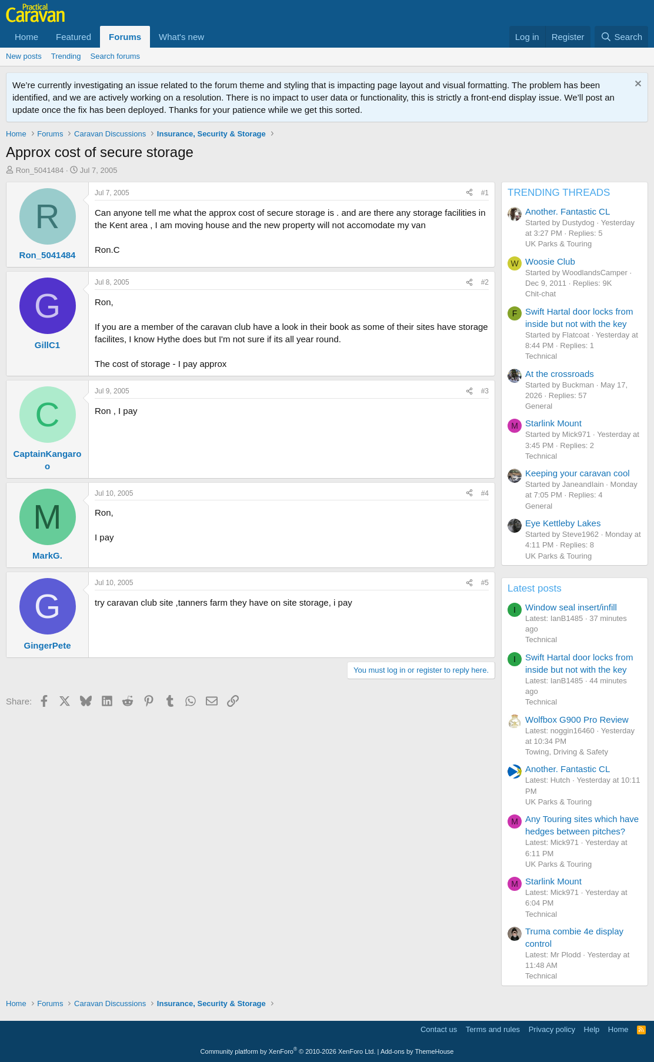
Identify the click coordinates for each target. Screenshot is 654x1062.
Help (592, 1029)
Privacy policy (552, 1029)
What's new (181, 37)
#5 (485, 583)
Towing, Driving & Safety (566, 751)
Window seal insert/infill (571, 607)
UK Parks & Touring (558, 243)
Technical (541, 356)
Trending (66, 56)
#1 (485, 193)
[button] (213, 37)
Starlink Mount (553, 423)
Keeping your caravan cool (577, 473)
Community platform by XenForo (288, 1051)
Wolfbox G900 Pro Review (577, 719)
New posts (24, 56)
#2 (485, 282)
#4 (485, 493)
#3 (485, 391)
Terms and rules (493, 1029)
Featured (73, 37)
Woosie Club (550, 261)
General (538, 406)
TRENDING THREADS (559, 192)
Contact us (439, 1029)
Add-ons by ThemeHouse (417, 1051)
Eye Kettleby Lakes (562, 523)
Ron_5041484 (40, 170)
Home (26, 37)
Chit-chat (540, 293)
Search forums (116, 56)
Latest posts (535, 588)
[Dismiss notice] (637, 85)
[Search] (621, 37)
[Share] (469, 193)
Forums (125, 37)
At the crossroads (559, 374)
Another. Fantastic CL (567, 211)
